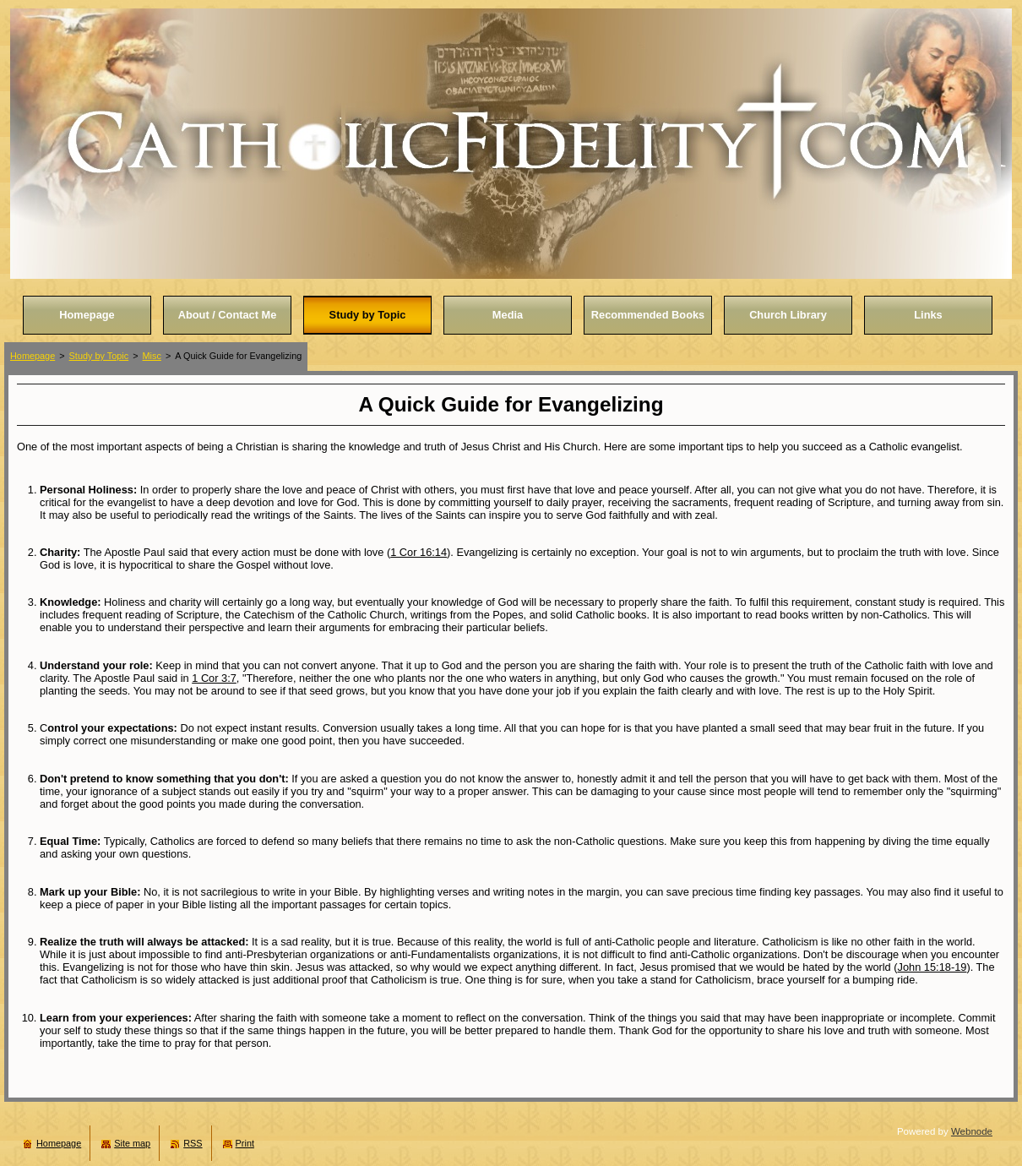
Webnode (971, 1131)
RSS (192, 1143)
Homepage (32, 356)
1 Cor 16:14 (418, 552)
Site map (132, 1143)
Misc (152, 356)
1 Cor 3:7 (214, 678)
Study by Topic (99, 356)
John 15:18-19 (932, 967)
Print (245, 1143)
